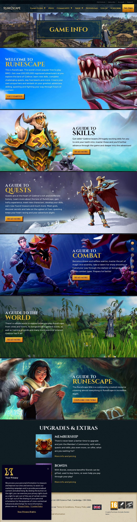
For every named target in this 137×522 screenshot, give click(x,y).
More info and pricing (65, 456)
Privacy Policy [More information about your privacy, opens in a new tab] (24, 506)
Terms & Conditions (65, 507)
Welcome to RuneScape (132, 243)
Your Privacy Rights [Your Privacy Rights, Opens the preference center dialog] (27, 512)
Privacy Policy (81, 507)
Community (63, 8)
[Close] (48, 469)
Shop (77, 8)
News (51, 8)
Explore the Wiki (85, 400)
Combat (132, 261)
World (132, 267)
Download (92, 8)
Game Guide (36, 8)
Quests (132, 255)
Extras (132, 279)
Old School (101, 2)
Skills (132, 249)
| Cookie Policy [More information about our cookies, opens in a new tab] (36, 506)
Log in (104, 8)
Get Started (14, 96)
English (97, 507)
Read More (81, 151)
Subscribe (111, 2)
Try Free (128, 8)
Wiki (132, 273)
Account (121, 2)
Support (130, 2)
